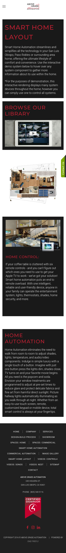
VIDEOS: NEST (36, 464)
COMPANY (31, 432)
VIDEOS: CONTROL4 (47, 459)
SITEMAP (54, 464)
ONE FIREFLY (33, 541)
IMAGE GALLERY (50, 453)
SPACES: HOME (18, 443)
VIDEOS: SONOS (15, 464)
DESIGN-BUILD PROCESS (23, 437)
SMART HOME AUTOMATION (33, 448)
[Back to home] (33, 6)
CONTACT (33, 470)
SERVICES (48, 432)
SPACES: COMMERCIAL (44, 443)
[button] (4, 6)
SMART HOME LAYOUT (20, 459)
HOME (16, 432)
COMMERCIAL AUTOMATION (21, 453)
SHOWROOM (48, 437)
